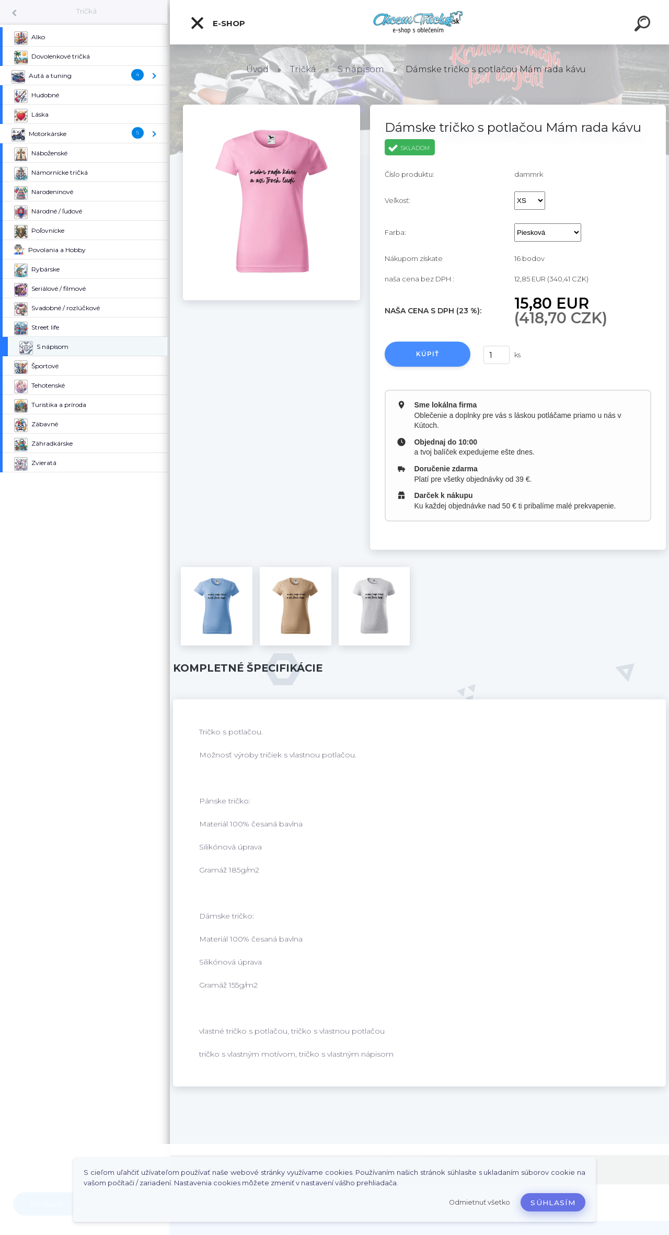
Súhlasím (552, 1202)
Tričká (86, 11)
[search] (644, 25)
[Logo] (419, 22)
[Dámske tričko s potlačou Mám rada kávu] (271, 108)
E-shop (217, 23)
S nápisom (361, 69)
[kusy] (496, 355)
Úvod (257, 69)
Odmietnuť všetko (479, 1202)
